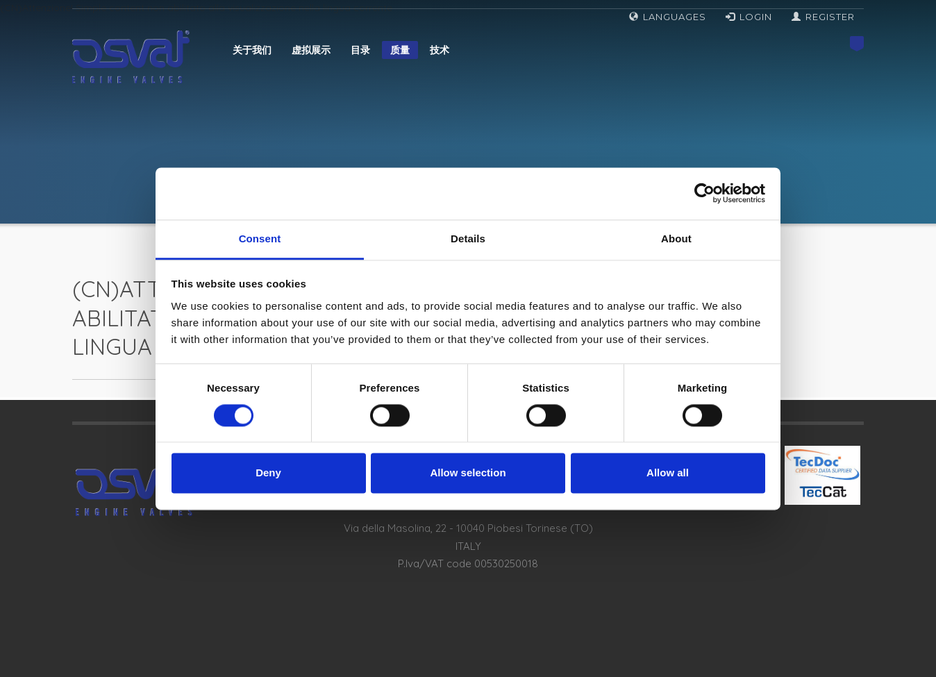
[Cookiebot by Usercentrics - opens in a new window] (704, 193)
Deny (268, 473)
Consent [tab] (260, 238)
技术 (439, 50)
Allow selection (467, 473)
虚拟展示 (311, 50)
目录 (360, 50)
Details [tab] (468, 238)
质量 (400, 50)
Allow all (667, 473)
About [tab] (676, 238)
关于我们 (252, 50)
